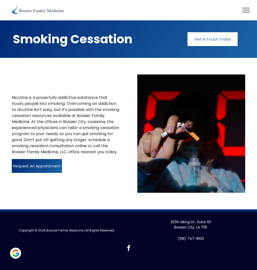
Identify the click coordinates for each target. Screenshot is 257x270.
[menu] (245, 10)
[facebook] (128, 249)
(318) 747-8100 (190, 238)
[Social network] (15, 254)
